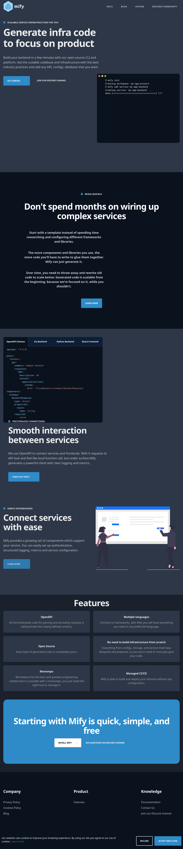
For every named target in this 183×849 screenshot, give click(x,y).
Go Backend (40, 341)
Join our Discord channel (51, 80)
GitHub (139, 6)
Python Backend (65, 341)
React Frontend (90, 341)
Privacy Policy (11, 802)
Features (79, 802)
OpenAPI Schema (16, 341)
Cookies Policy (12, 808)
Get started (16, 81)
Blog (124, 6)
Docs (110, 6)
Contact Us (148, 808)
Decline (144, 841)
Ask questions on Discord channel (105, 743)
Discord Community (164, 6)
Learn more (91, 303)
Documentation (150, 802)
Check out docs (23, 477)
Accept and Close (167, 841)
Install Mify (68, 743)
